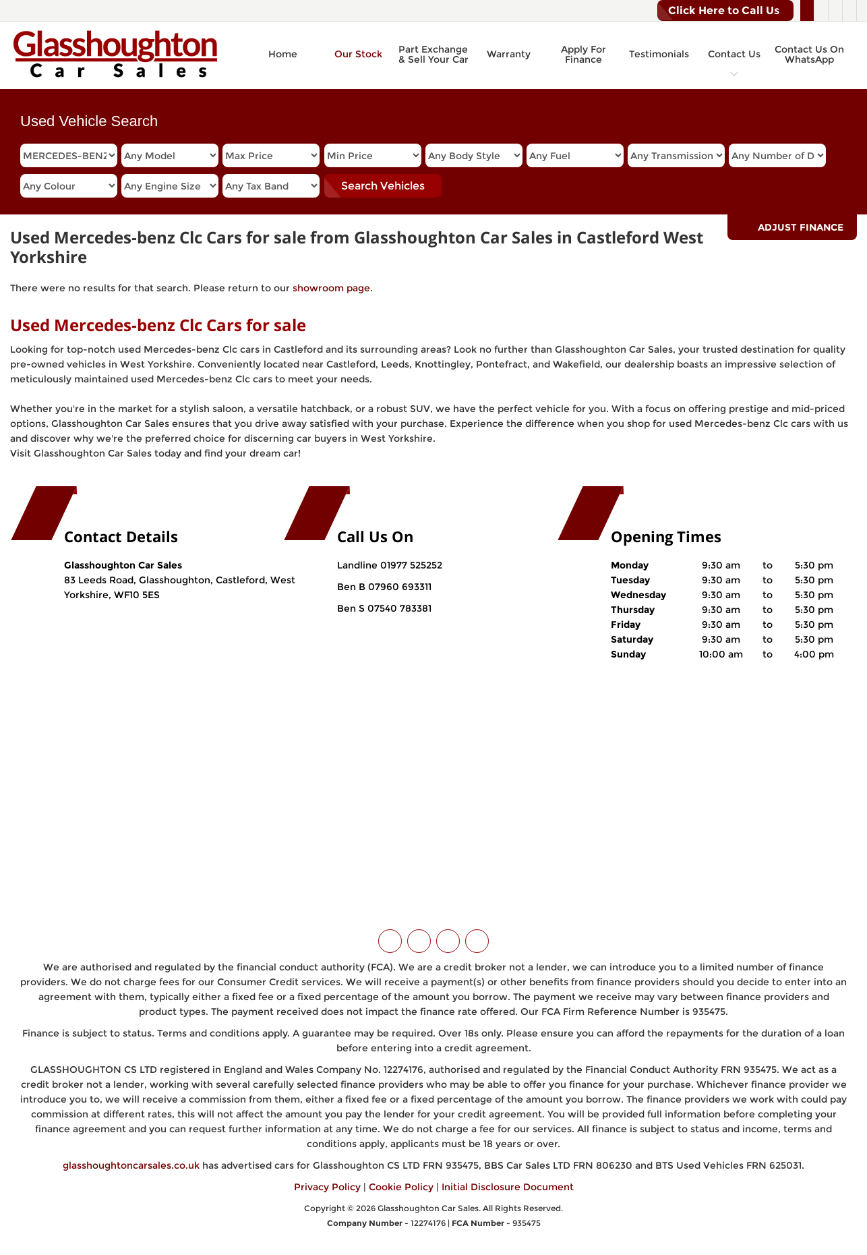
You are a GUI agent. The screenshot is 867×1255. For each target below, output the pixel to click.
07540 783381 (398, 608)
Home (282, 54)
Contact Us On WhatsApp (809, 54)
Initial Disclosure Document (508, 1187)
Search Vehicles (383, 185)
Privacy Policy (327, 1187)
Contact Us (734, 54)
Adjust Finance (800, 227)
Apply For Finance (583, 54)
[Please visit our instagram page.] (835, 11)
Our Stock (358, 54)
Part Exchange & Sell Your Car (433, 54)
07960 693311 (398, 587)
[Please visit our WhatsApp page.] (849, 11)
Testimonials (659, 54)
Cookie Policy (401, 1187)
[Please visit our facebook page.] (821, 11)
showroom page (331, 288)
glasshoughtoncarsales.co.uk (131, 1165)
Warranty (509, 54)
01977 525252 (411, 565)
